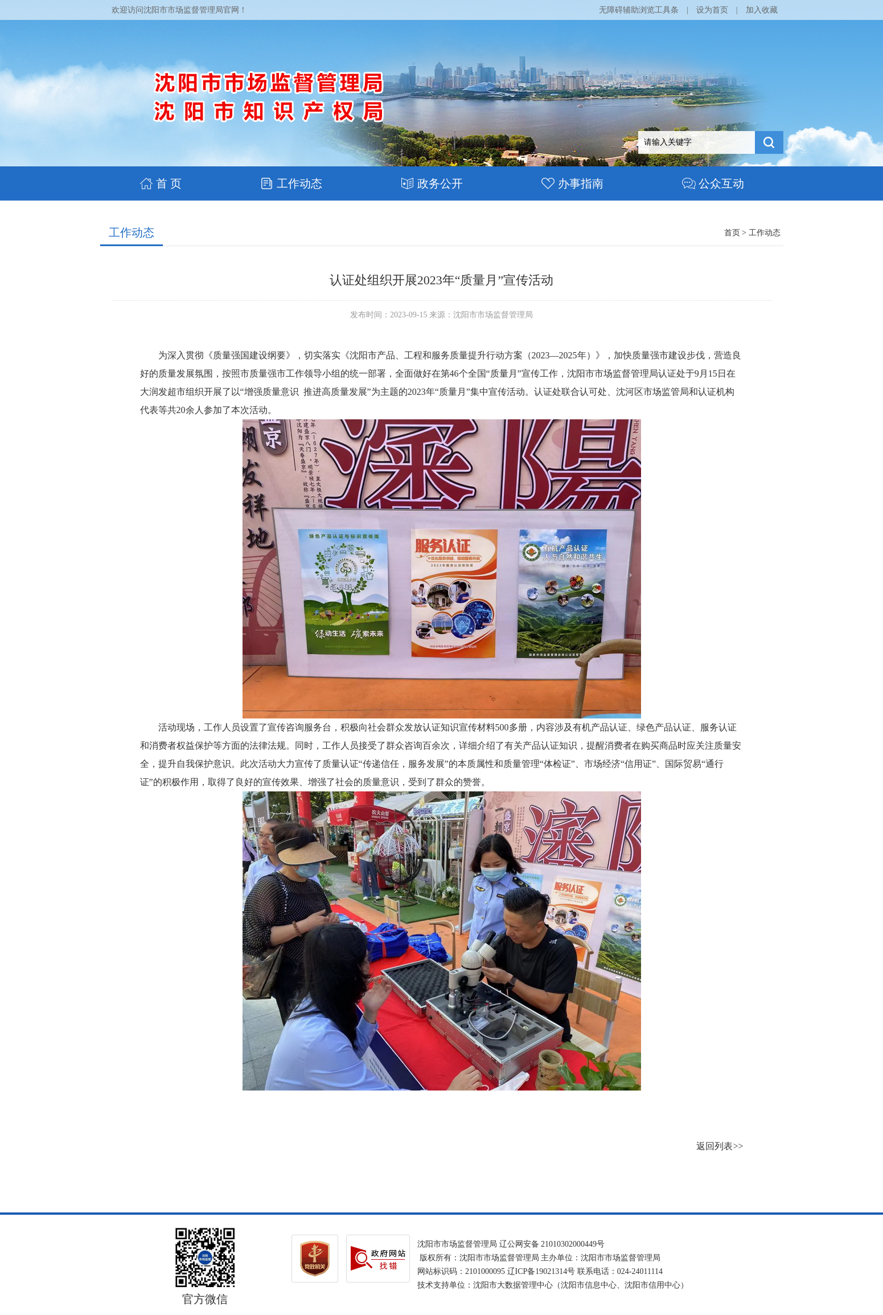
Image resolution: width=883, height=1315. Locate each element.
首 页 (160, 183)
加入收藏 (762, 10)
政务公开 (432, 183)
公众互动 (713, 183)
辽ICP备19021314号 (541, 1271)
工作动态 (291, 183)
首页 (732, 232)
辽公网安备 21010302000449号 (552, 1244)
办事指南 (572, 183)
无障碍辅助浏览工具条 (639, 10)
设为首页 (712, 10)
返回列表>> (719, 1146)
